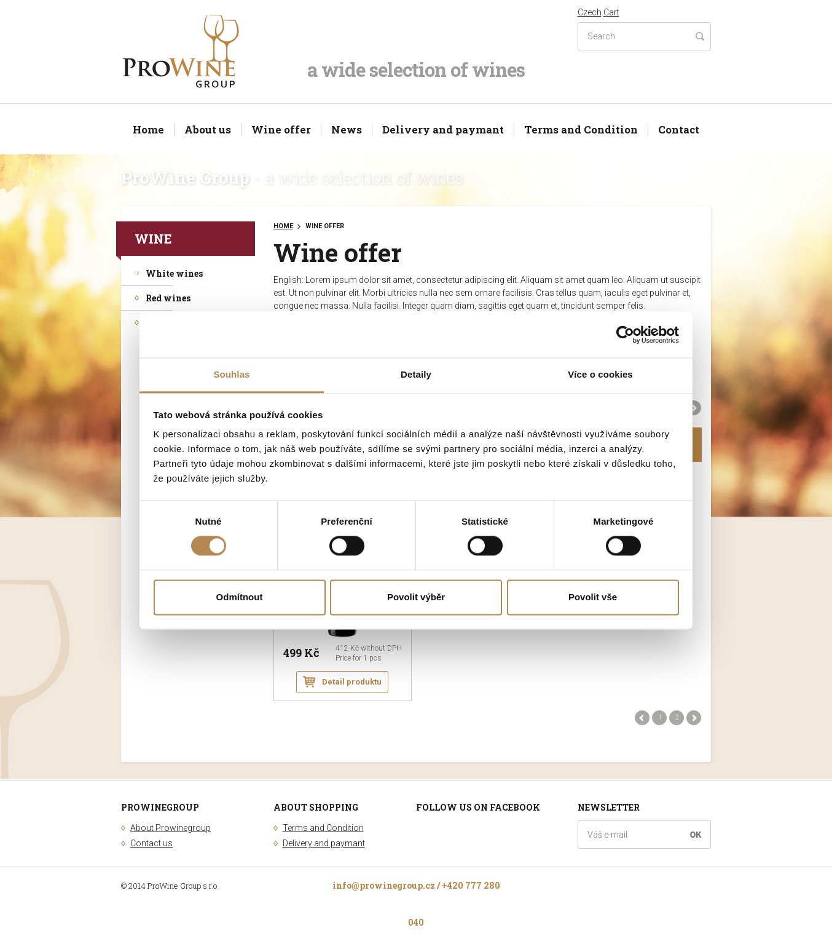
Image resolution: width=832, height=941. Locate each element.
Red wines (168, 298)
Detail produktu (352, 681)
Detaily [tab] (416, 374)
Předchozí (642, 717)
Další (694, 407)
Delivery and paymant (443, 129)
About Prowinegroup (170, 828)
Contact (678, 129)
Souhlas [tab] (231, 374)
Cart (611, 12)
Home (148, 129)
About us (207, 129)
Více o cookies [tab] (600, 374)
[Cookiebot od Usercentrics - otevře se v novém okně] (625, 334)
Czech (590, 12)
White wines (174, 273)
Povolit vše (592, 597)
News (346, 129)
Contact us (151, 843)
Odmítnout (239, 597)
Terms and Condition (581, 129)
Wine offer (281, 129)
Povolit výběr (416, 597)
